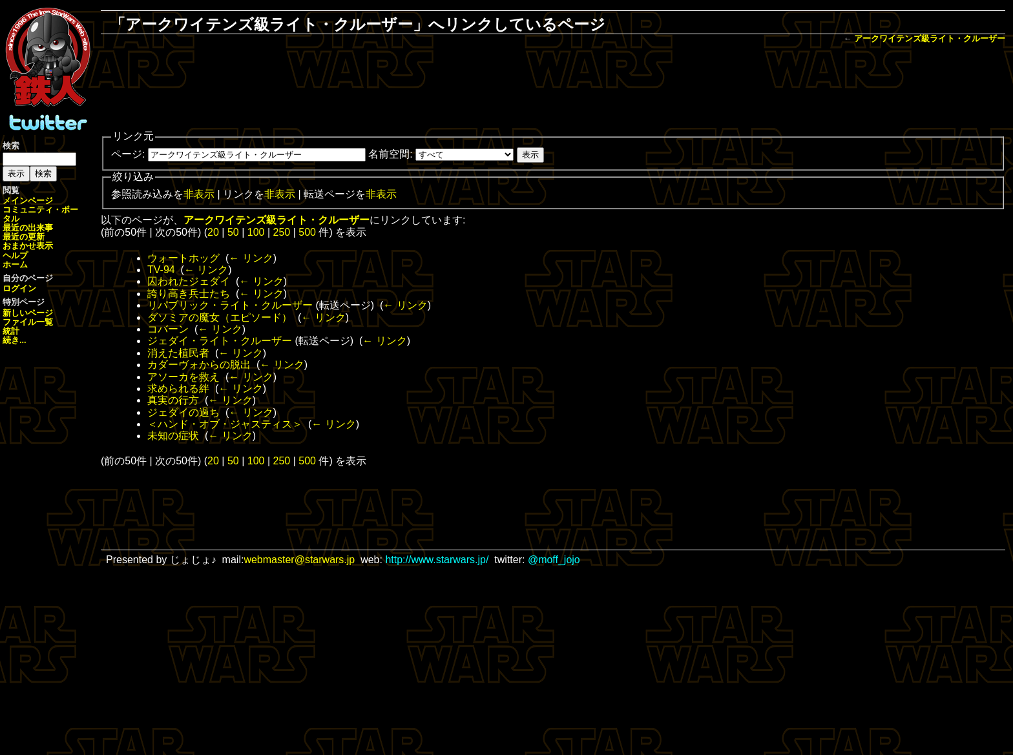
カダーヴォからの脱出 (199, 364)
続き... (14, 340)
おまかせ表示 (28, 246)
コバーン (168, 329)
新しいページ (28, 313)
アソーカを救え (183, 376)
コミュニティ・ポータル (40, 214)
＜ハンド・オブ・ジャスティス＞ (224, 424)
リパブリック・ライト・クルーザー (230, 305)
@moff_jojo (554, 559)
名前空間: (390, 154)
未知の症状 (173, 435)
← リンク (251, 258)
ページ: (128, 154)
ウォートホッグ (183, 258)
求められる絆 (178, 388)
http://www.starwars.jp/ (436, 559)
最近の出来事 (28, 228)
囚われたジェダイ (188, 281)
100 (256, 232)
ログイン (19, 288)
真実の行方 (173, 400)
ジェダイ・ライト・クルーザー (219, 340)
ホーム (15, 264)
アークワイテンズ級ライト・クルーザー (929, 38)
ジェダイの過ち (183, 412)
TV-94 (161, 269)
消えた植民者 (178, 352)
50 (233, 232)
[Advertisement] (553, 88)
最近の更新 (24, 237)
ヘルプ (15, 255)
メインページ (28, 200)
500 (307, 232)
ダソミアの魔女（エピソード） (219, 317)
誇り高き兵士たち (188, 293)
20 (213, 232)
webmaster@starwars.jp (299, 559)
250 (282, 232)
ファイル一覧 (28, 322)
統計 (11, 331)
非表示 (198, 194)
